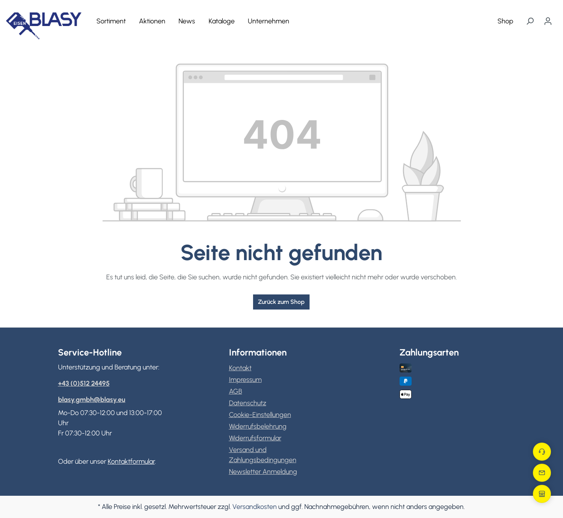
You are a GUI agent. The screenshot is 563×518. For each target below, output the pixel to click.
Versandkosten (254, 507)
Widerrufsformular (255, 438)
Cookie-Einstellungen (260, 415)
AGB (235, 391)
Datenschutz (247, 403)
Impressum (245, 379)
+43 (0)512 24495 (84, 383)
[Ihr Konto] (548, 21)
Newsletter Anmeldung (263, 471)
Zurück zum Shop (281, 301)
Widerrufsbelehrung (258, 426)
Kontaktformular (131, 461)
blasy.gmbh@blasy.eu (91, 399)
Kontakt (240, 368)
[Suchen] (530, 21)
